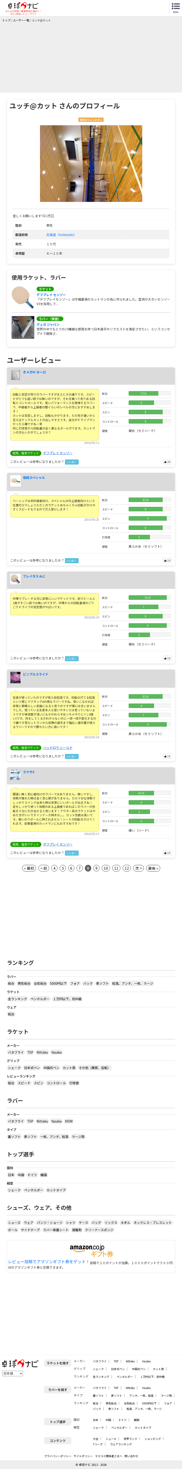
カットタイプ (56, 1190)
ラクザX (29, 772)
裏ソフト (14, 1136)
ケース (83, 1222)
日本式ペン (32, 1067)
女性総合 (40, 983)
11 (116, 868)
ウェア (28, 1222)
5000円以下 (58, 983)
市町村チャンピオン (91, 120)
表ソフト (102, 983)
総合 (11, 983)
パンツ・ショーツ (49, 1222)
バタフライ (16, 1052)
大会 (95, 1439)
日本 (11, 1175)
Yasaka (56, 1052)
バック (88, 983)
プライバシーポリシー (57, 1456)
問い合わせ (131, 1456)
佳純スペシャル (34, 477)
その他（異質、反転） (95, 1067)
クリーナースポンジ (99, 1230)
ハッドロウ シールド (57, 747)
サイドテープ (30, 1230)
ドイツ (32, 1175)
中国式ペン (51, 1067)
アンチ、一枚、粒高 (141, 1395)
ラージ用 (78, 1136)
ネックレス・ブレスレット (153, 1222)
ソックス (111, 1222)
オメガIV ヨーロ (34, 372)
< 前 (43, 868)
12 (127, 868)
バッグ (96, 1222)
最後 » (153, 868)
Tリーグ (98, 1444)
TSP (30, 1052)
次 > (138, 868)
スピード (24, 1083)
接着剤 (77, 1230)
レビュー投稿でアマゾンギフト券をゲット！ (49, 1261)
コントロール (56, 1083)
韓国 (43, 1175)
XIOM (68, 1121)
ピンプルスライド (35, 674)
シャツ (70, 1222)
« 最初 (29, 868)
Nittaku (42, 1052)
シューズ (14, 1222)
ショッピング (153, 1439)
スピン (38, 1083)
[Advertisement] (92, 56)
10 (106, 868)
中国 (21, 1175)
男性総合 (24, 983)
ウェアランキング (121, 1444)
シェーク (14, 1067)
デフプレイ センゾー (51, 294)
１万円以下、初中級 (67, 999)
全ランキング (17, 999)
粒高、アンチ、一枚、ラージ (132, 983)
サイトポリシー (83, 1456)
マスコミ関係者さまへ (108, 1456)
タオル (125, 1222)
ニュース (111, 1439)
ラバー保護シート (56, 1230)
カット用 (69, 1067)
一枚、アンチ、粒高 (54, 1136)
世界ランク (130, 1439)
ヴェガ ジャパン (48, 324)
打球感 (74, 1083)
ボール (12, 1230)
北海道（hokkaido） (61, 234)
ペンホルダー (40, 999)
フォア (75, 983)
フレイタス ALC (34, 576)
